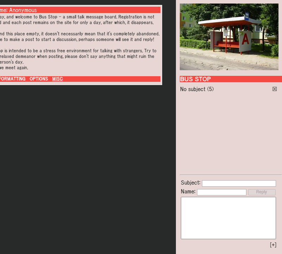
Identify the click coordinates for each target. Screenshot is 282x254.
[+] (273, 245)
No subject (193, 89)
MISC (57, 79)
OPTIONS (39, 79)
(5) (210, 89)
